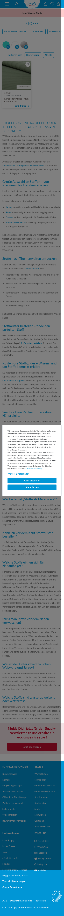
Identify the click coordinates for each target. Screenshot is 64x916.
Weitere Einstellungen (18, 473)
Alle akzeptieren (32, 480)
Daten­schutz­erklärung (33, 468)
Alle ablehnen (32, 487)
